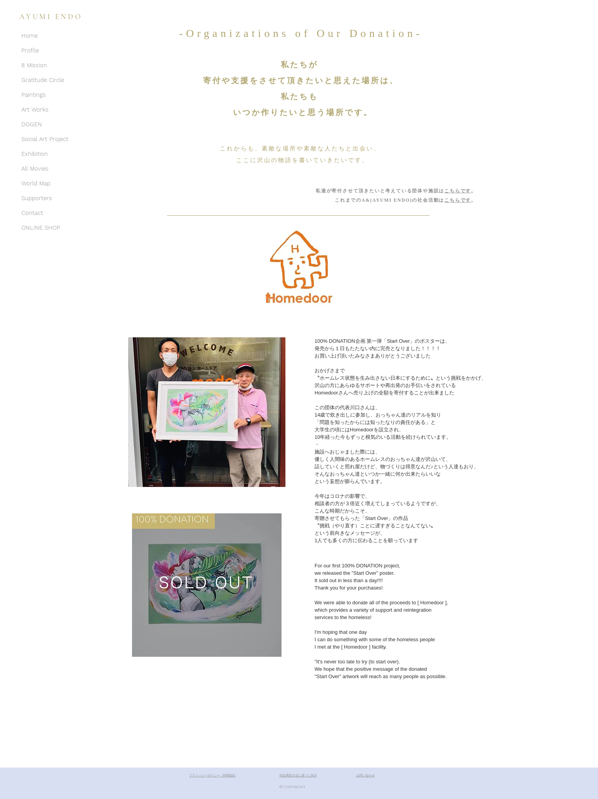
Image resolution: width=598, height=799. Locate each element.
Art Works (35, 109)
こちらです (457, 191)
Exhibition (34, 153)
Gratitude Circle (42, 80)
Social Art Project (44, 139)
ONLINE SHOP (40, 227)
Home (29, 35)
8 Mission (34, 65)
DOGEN (31, 124)
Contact (32, 212)
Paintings (33, 94)
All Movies (35, 168)
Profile (30, 50)
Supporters (36, 198)
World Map (35, 183)
